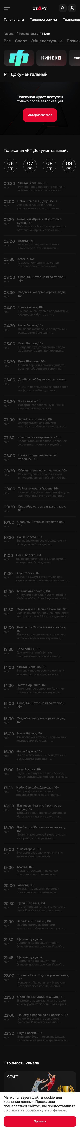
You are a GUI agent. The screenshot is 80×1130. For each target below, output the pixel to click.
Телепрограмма (43, 20)
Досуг (54, 41)
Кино (40, 41)
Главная (9, 34)
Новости (23, 41)
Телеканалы (14, 20)
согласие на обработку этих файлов (35, 1110)
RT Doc (44, 34)
